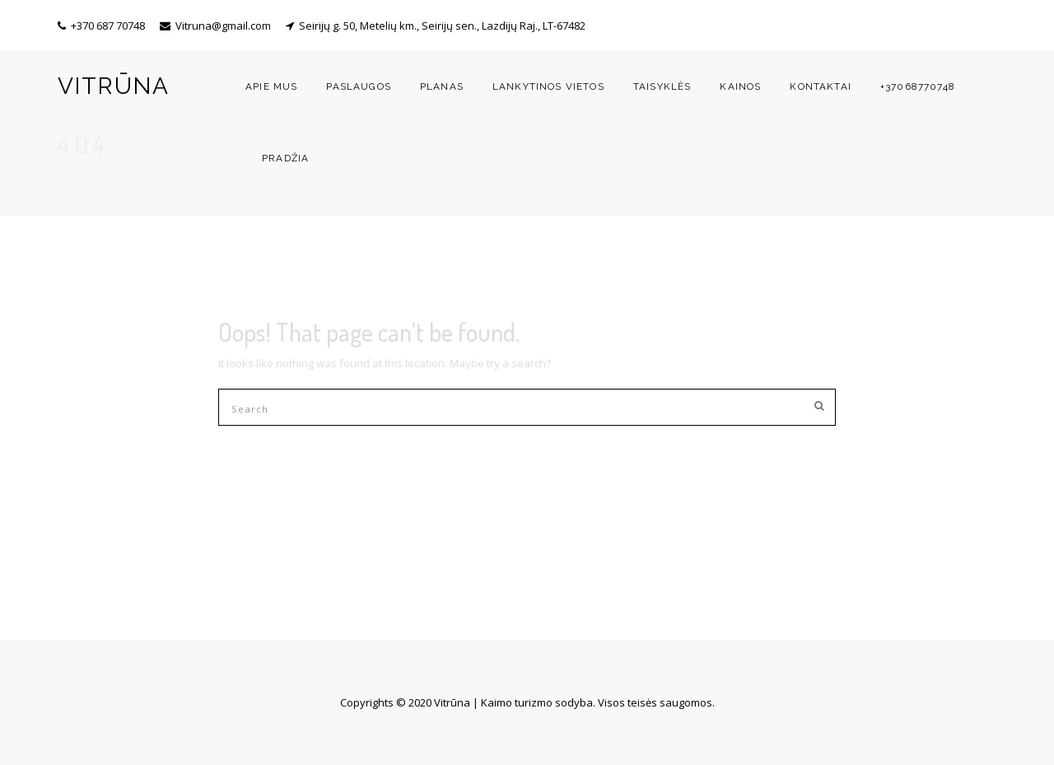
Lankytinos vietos (548, 86)
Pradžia (285, 158)
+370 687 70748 (108, 25)
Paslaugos (358, 86)
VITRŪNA (114, 86)
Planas (442, 86)
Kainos (740, 86)
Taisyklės (662, 86)
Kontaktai (820, 86)
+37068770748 (917, 86)
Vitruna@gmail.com (223, 25)
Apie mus (271, 86)
